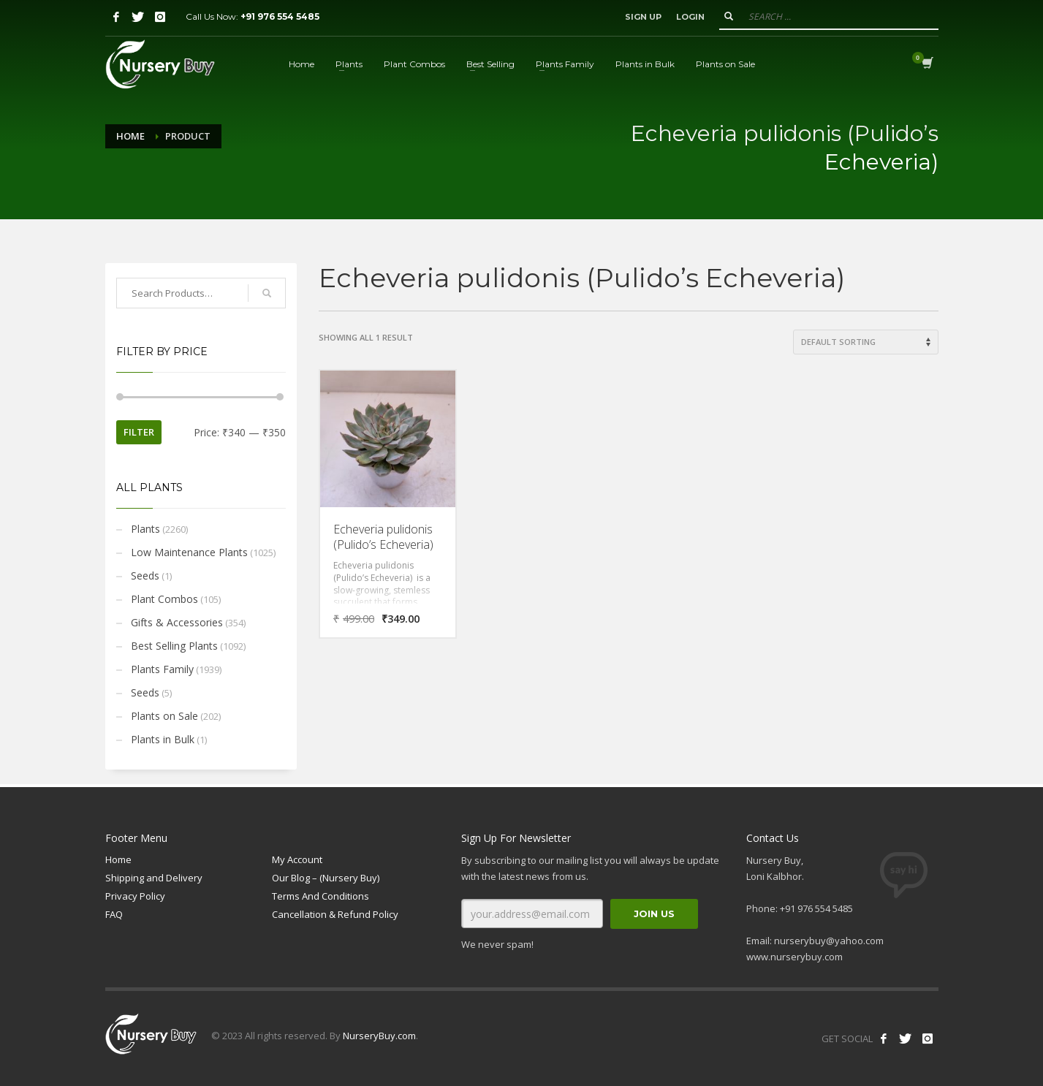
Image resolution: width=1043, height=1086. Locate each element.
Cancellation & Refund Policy (335, 914)
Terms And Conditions (320, 896)
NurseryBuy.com (379, 1035)
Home (130, 136)
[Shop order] (865, 342)
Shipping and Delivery (153, 877)
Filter (139, 431)
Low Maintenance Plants (189, 552)
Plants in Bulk (162, 739)
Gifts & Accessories (177, 622)
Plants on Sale (164, 716)
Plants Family (162, 669)
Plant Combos (164, 599)
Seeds (145, 575)
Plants (145, 529)
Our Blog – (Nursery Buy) (325, 877)
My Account (297, 859)
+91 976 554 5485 (279, 16)
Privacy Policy (135, 896)
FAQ (114, 914)
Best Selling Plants (174, 646)
